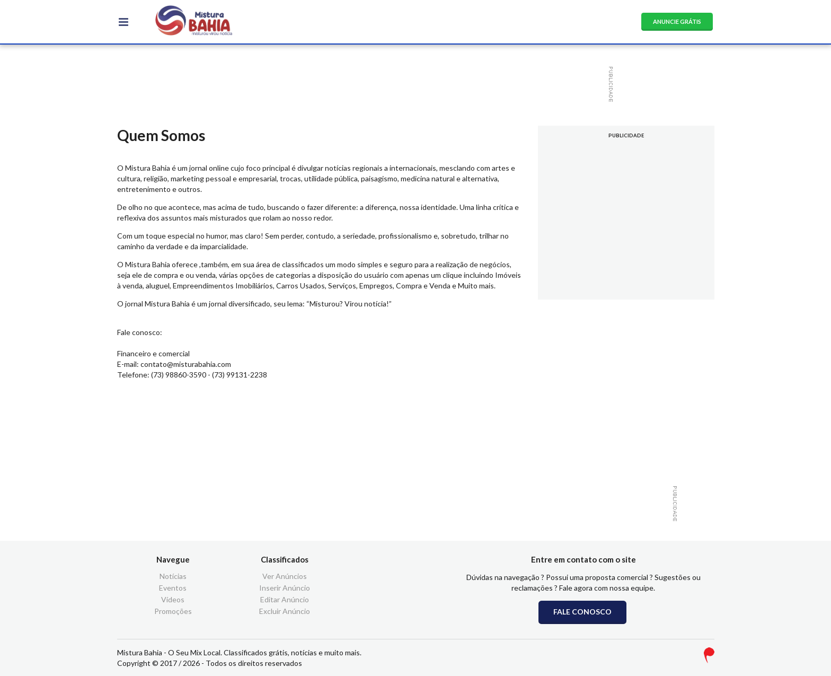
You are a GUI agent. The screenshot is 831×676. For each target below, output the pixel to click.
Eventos (173, 587)
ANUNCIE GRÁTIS (677, 21)
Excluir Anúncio (284, 611)
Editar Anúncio (284, 599)
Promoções (173, 611)
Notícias (173, 576)
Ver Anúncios (284, 576)
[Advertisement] (410, 84)
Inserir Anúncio (284, 587)
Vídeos (172, 599)
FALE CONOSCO (582, 611)
